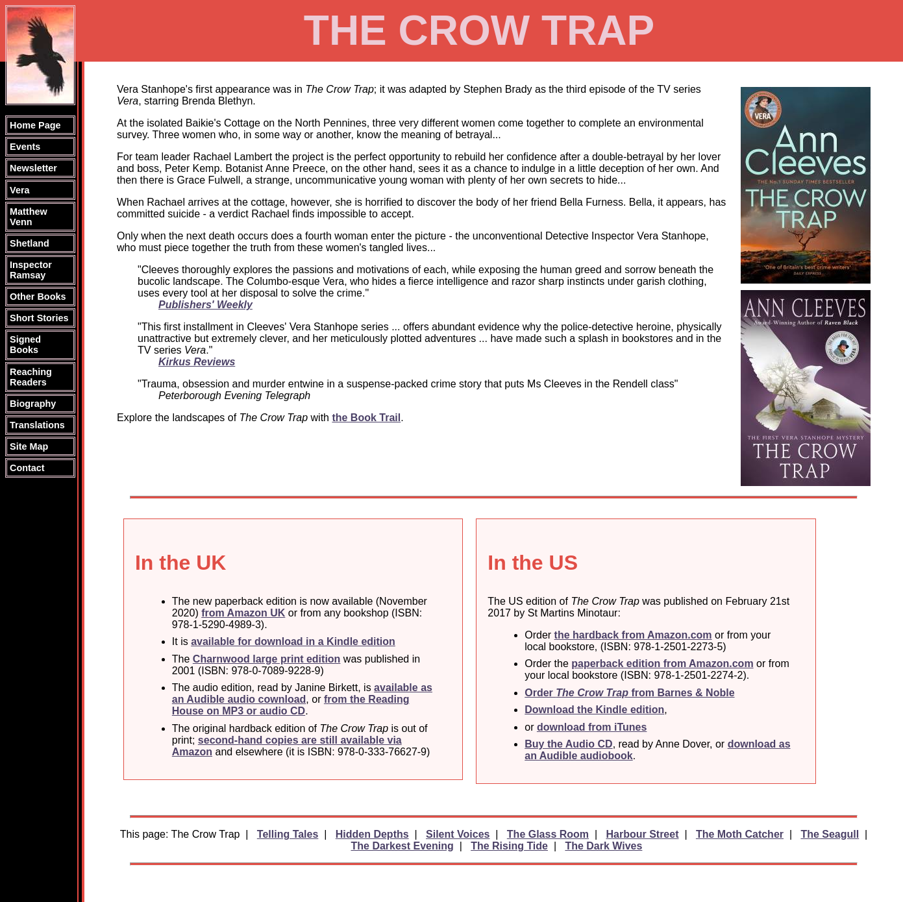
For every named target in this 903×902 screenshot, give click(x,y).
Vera (19, 190)
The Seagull (829, 834)
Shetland (29, 243)
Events (25, 146)
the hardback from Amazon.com (633, 634)
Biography (33, 403)
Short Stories (39, 318)
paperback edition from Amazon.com (662, 663)
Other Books (38, 296)
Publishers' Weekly (205, 304)
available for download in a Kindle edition (293, 641)
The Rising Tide (509, 845)
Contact (27, 468)
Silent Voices (457, 834)
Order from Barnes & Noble (629, 692)
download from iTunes (592, 727)
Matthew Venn (28, 216)
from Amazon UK (243, 612)
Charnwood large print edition (267, 658)
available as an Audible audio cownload (302, 693)
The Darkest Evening (402, 845)
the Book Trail (366, 417)
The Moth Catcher (740, 834)
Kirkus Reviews (196, 361)
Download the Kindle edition (594, 709)
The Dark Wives (603, 845)
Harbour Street (642, 834)
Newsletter (33, 168)
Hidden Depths (372, 834)
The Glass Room (548, 834)
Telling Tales (288, 834)
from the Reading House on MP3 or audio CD (291, 705)
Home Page (35, 125)
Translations (37, 425)
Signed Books (25, 344)
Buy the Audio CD (568, 744)
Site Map (29, 446)
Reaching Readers (31, 377)
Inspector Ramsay (31, 270)
